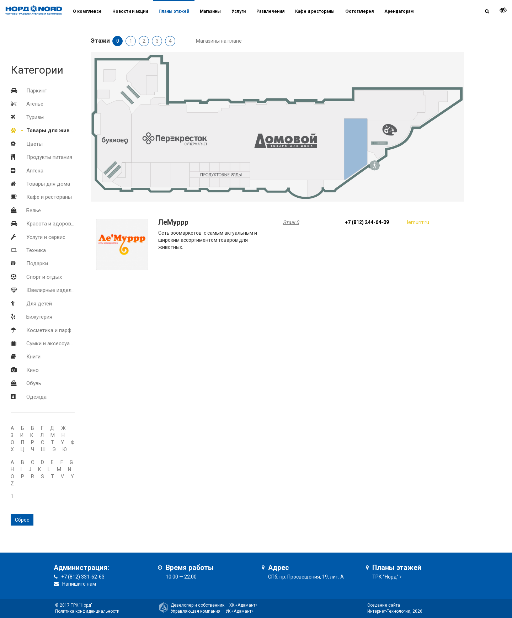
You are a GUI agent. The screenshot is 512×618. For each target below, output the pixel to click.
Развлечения (270, 11)
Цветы (34, 144)
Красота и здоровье (51, 223)
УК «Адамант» (239, 611)
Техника (36, 250)
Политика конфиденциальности (87, 611)
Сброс (22, 520)
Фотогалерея (359, 11)
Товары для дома (48, 184)
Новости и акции (130, 11)
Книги (33, 356)
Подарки (37, 263)
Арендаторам (399, 11)
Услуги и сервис (45, 237)
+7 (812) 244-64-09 (367, 222)
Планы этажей (174, 11)
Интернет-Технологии (388, 611)
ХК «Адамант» (243, 605)
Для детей (39, 303)
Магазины (210, 11)
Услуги (238, 11)
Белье (33, 210)
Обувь (33, 383)
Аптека (34, 170)
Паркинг (36, 90)
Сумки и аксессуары (51, 343)
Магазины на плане (219, 41)
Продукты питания (49, 157)
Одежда (36, 397)
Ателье (34, 104)
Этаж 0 (291, 222)
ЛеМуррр (173, 222)
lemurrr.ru (418, 222)
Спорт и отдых (44, 277)
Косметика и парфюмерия (58, 330)
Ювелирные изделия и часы (60, 290)
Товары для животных (56, 130)
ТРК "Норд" (385, 577)
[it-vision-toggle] (503, 10)
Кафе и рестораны (49, 197)
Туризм (35, 117)
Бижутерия (39, 317)
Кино (32, 370)
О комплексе (87, 11)
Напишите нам (79, 584)
